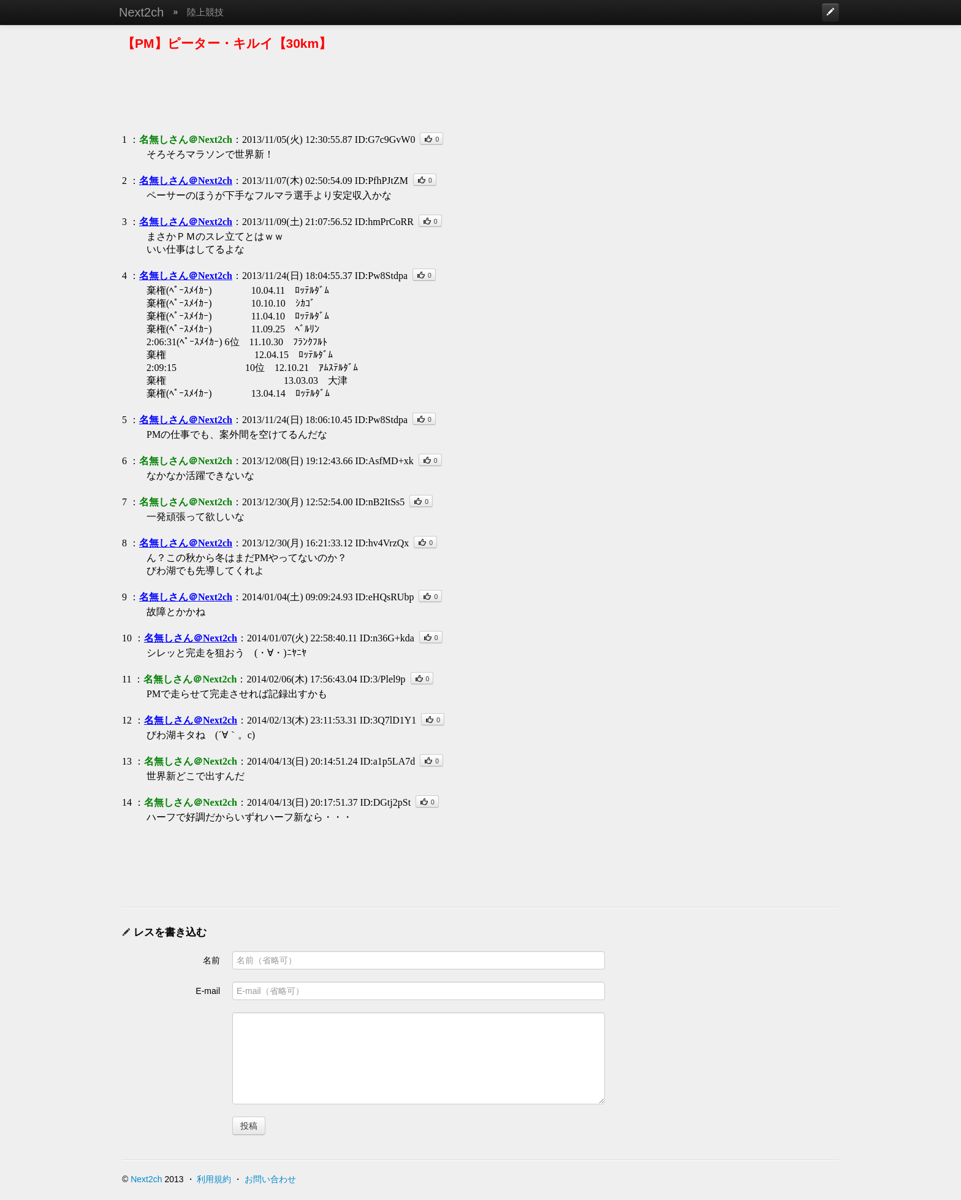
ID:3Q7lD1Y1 (388, 720)
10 (127, 638)
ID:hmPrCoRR (384, 221)
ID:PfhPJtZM (381, 180)
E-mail (208, 991)
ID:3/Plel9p (383, 679)
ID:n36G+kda (387, 638)
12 (127, 720)
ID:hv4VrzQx (382, 543)
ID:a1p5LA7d (387, 761)
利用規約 (214, 1179)
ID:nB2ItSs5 (380, 502)
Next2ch (141, 12)
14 (127, 802)
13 (127, 761)
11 (126, 679)
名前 (211, 960)
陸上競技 (205, 12)
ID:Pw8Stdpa (381, 275)
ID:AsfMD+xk (384, 461)
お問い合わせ (270, 1179)
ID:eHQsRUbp (384, 597)
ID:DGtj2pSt (385, 802)
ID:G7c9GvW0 (385, 139)
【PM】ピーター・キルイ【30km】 (227, 43)
